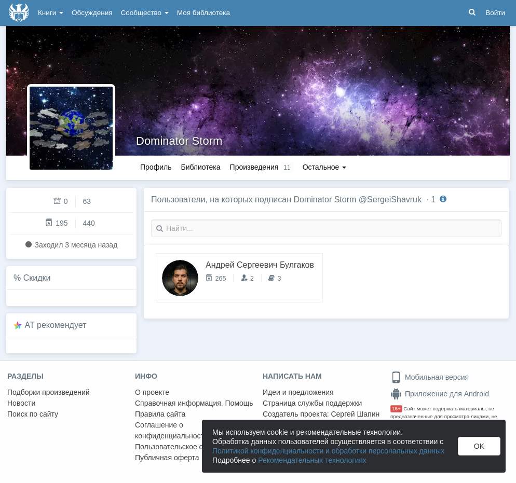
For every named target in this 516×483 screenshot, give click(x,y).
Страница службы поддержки (312, 403)
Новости (21, 403)
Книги (50, 13)
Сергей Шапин (355, 414)
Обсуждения (92, 13)
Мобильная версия (429, 377)
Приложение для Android (439, 393)
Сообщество (145, 13)
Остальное (325, 167)
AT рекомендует (56, 325)
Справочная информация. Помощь (194, 403)
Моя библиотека (203, 13)
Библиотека (200, 167)
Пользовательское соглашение (187, 447)
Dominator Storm (179, 140)
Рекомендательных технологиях (312, 460)
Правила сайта (160, 414)
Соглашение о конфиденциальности (171, 430)
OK (479, 446)
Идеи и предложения (298, 392)
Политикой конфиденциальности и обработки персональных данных (328, 451)
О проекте (152, 392)
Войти (495, 13)
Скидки (37, 277)
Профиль (155, 167)
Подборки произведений (48, 392)
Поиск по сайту (32, 414)
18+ (396, 408)
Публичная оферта (167, 457)
